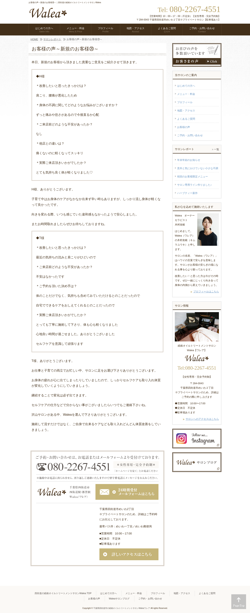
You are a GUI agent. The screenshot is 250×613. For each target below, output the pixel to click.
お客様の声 (183, 127)
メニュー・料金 (186, 94)
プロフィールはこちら (206, 291)
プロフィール (185, 102)
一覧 (216, 149)
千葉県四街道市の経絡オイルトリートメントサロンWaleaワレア (121, 608)
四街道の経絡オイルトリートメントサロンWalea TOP (63, 593)
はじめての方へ (186, 85)
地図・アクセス (186, 110)
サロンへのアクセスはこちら (202, 418)
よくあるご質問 (186, 118)
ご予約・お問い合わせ (190, 135)
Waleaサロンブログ (119, 598)
